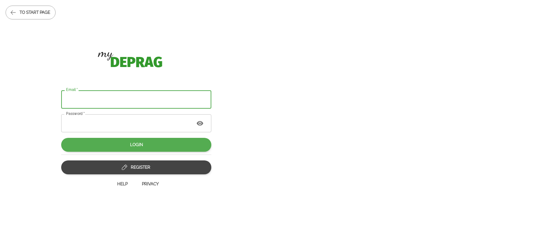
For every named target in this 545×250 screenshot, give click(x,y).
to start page (30, 12)
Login (136, 145)
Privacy (150, 184)
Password (75, 113)
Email (72, 90)
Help (122, 184)
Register (136, 167)
